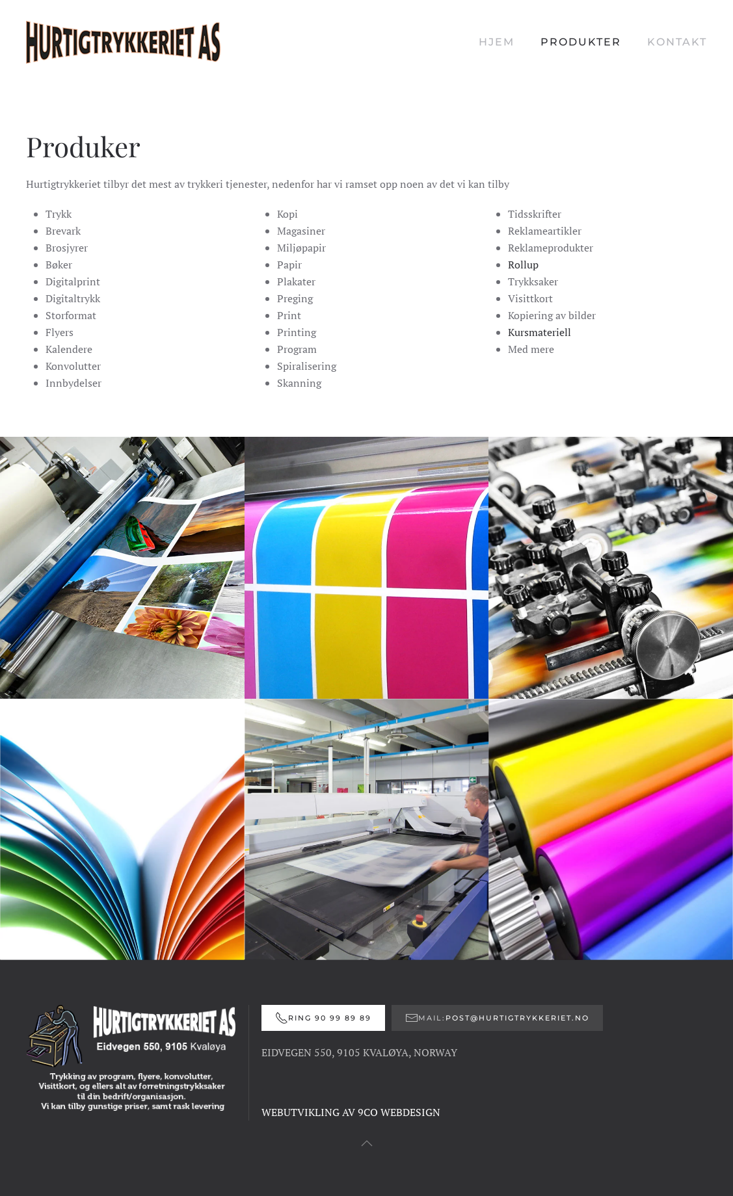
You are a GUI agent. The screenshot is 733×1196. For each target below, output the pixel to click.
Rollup (523, 264)
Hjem (496, 42)
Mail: (497, 1018)
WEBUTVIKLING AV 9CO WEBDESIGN (350, 1112)
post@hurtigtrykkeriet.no (517, 1017)
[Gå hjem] (123, 42)
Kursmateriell (539, 332)
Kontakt (677, 42)
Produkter (580, 42)
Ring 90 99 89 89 (323, 1017)
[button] (367, 1143)
